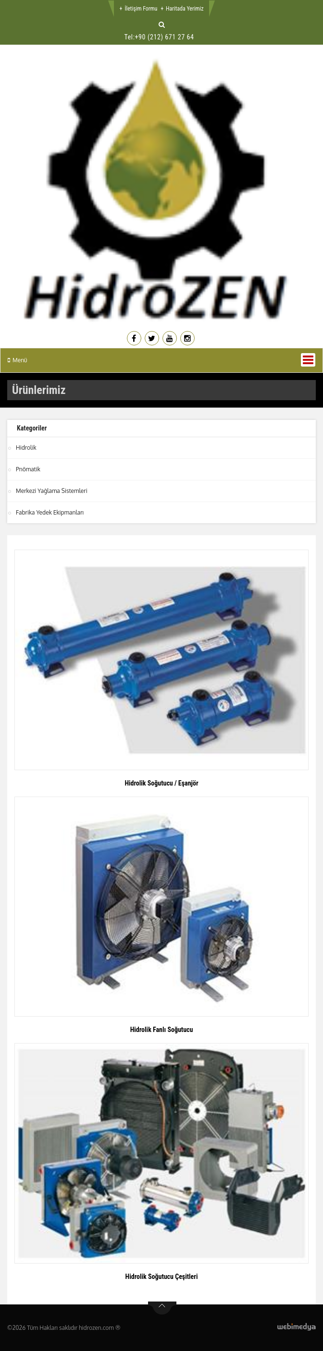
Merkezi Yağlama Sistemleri (51, 490)
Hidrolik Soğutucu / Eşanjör (161, 783)
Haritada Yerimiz (184, 8)
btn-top (162, 1308)
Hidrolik (26, 447)
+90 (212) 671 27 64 (164, 37)
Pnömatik (28, 469)
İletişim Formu (140, 8)
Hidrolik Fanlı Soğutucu (161, 1029)
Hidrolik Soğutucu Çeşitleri (161, 1276)
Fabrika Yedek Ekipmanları (50, 512)
